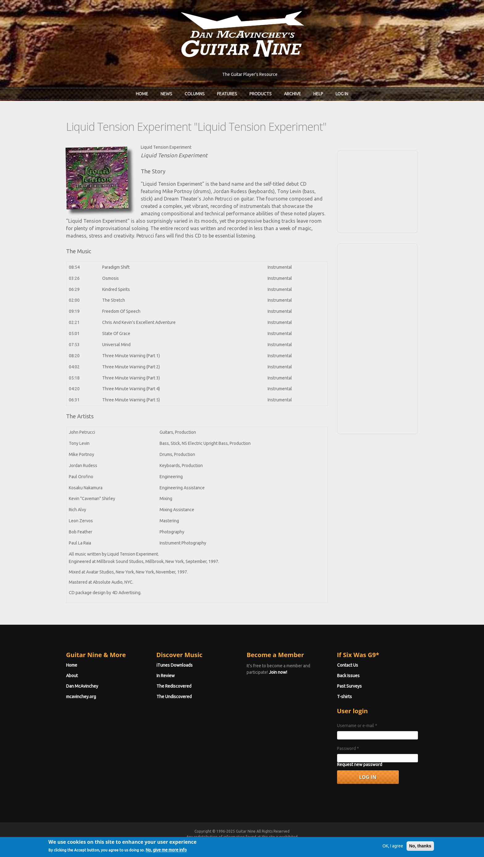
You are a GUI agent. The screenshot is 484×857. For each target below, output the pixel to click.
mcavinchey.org (81, 696)
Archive (292, 93)
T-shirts (344, 696)
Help (318, 93)
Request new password (359, 764)
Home (142, 93)
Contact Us (347, 665)
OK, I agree (392, 847)
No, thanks (420, 847)
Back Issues (348, 675)
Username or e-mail (357, 725)
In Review (165, 675)
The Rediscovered (173, 686)
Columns (195, 93)
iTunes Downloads (174, 665)
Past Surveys (349, 686)
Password (348, 748)
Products (260, 93)
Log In (342, 93)
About (72, 675)
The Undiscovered (174, 696)
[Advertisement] (377, 190)
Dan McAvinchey (82, 686)
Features (227, 93)
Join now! (278, 672)
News (166, 93)
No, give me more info (166, 852)
